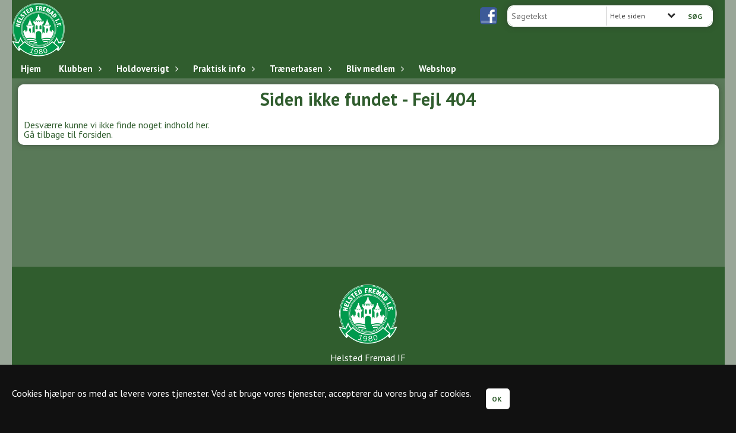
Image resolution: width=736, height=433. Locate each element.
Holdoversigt (145, 68)
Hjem (31, 68)
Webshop (437, 68)
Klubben (79, 68)
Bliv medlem (373, 68)
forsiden (94, 134)
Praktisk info (222, 68)
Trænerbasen (299, 68)
